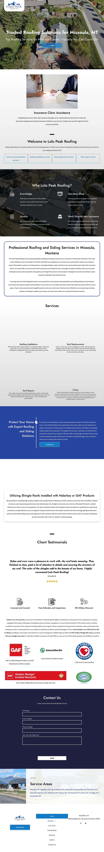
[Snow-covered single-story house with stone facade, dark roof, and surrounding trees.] (38, 472)
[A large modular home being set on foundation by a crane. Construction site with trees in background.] (65, 472)
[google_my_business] (85, 823)
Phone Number (27, 727)
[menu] (99, 6)
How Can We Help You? (30, 735)
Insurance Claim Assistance (52, 113)
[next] (101, 566)
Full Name (25, 710)
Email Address (27, 719)
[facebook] (80, 823)
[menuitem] (52, 816)
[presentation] (37, 750)
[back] (2, 566)
